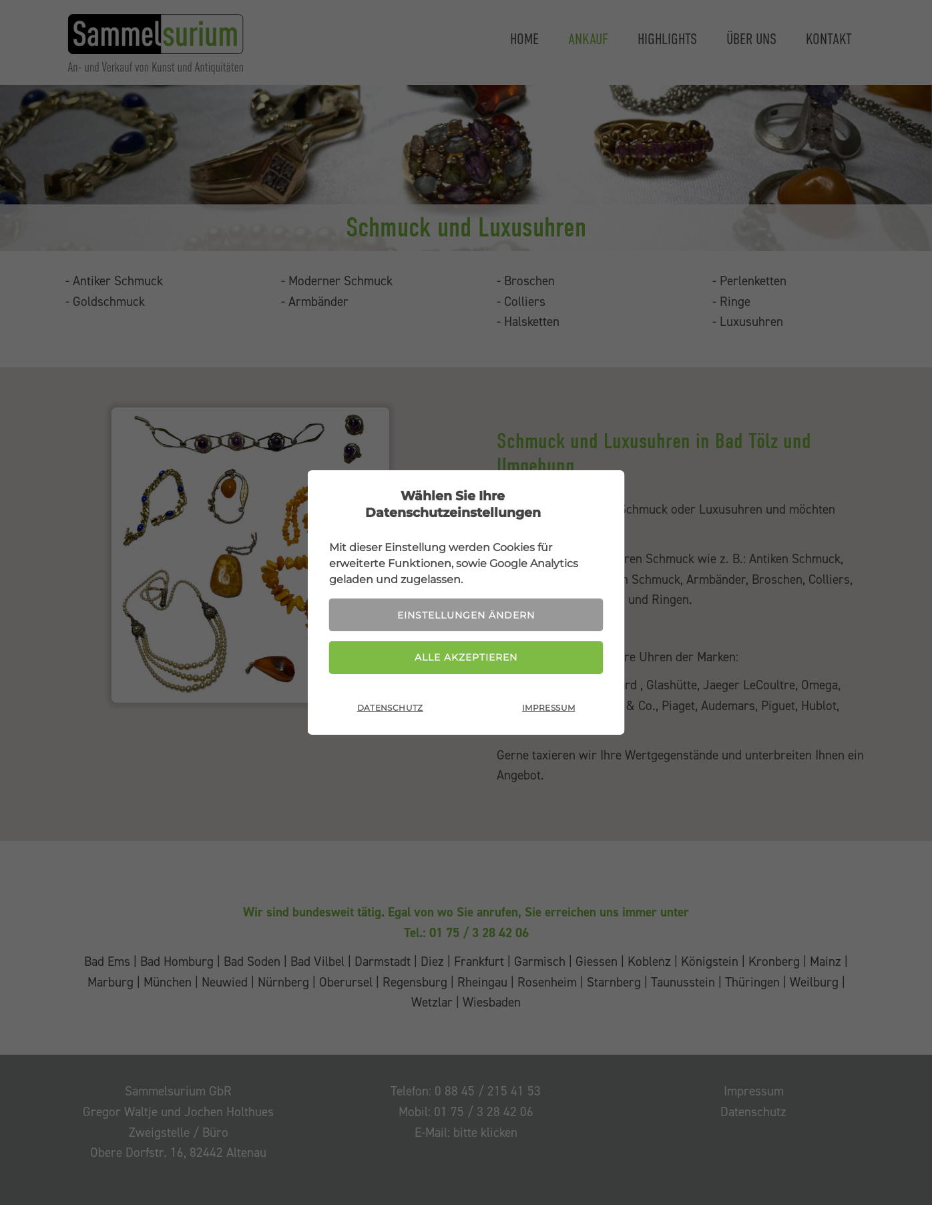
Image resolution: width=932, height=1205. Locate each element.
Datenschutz (390, 708)
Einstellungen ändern (466, 615)
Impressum (548, 708)
